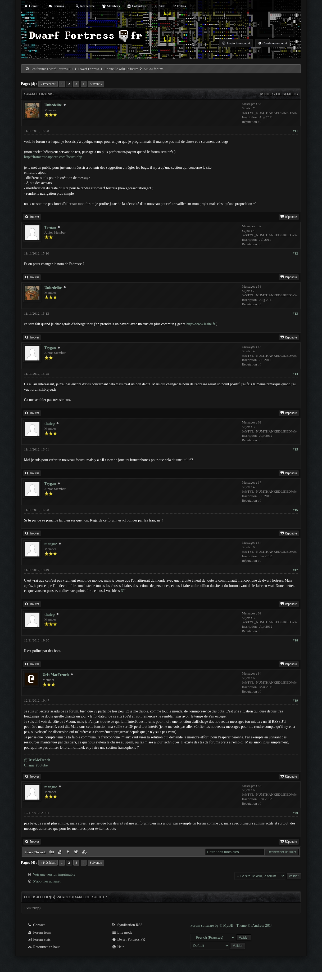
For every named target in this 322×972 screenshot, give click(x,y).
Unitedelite (53, 105)
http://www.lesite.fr (200, 324)
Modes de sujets (279, 94)
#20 (295, 813)
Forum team (39, 932)
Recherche (85, 6)
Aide (159, 6)
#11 (295, 131)
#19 (295, 700)
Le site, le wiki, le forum (121, 69)
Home (30, 6)
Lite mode (122, 932)
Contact (36, 925)
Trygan (50, 227)
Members (111, 6)
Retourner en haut (44, 947)
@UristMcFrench (37, 760)
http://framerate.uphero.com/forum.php (53, 157)
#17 (295, 570)
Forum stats (39, 940)
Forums (56, 6)
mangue (50, 544)
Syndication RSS (127, 925)
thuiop (49, 424)
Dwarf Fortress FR (128, 940)
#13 (295, 313)
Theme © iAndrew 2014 (254, 926)
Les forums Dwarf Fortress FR (52, 69)
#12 (295, 253)
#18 (295, 640)
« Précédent (47, 84)
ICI (123, 591)
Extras (179, 6)
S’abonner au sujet (46, 881)
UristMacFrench (56, 675)
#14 (295, 374)
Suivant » (96, 84)
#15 (295, 449)
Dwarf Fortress (88, 69)
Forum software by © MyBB (212, 926)
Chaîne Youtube (36, 765)
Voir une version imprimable (54, 874)
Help (118, 947)
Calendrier (137, 6)
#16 (295, 510)
